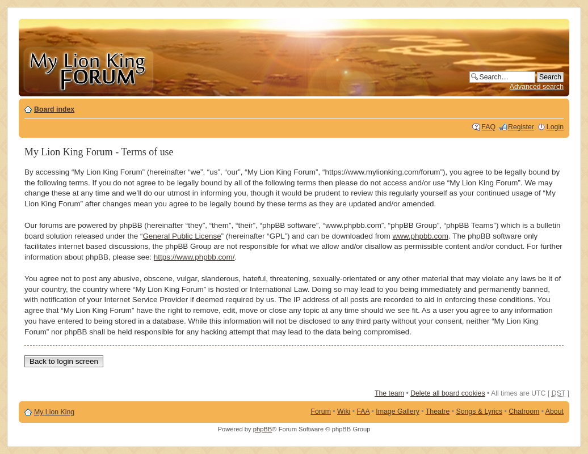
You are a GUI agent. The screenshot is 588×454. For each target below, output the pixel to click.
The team (389, 393)
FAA (363, 411)
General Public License (181, 236)
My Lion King (54, 412)
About (554, 411)
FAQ (488, 127)
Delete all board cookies (447, 393)
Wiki (343, 411)
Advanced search (537, 87)
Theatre (438, 411)
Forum (320, 411)
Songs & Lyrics (479, 411)
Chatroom (524, 411)
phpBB (262, 429)
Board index (54, 109)
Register (521, 127)
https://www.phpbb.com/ (194, 257)
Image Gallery (397, 411)
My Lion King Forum (88, 69)
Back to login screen (64, 361)
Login (555, 127)
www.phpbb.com (420, 236)
